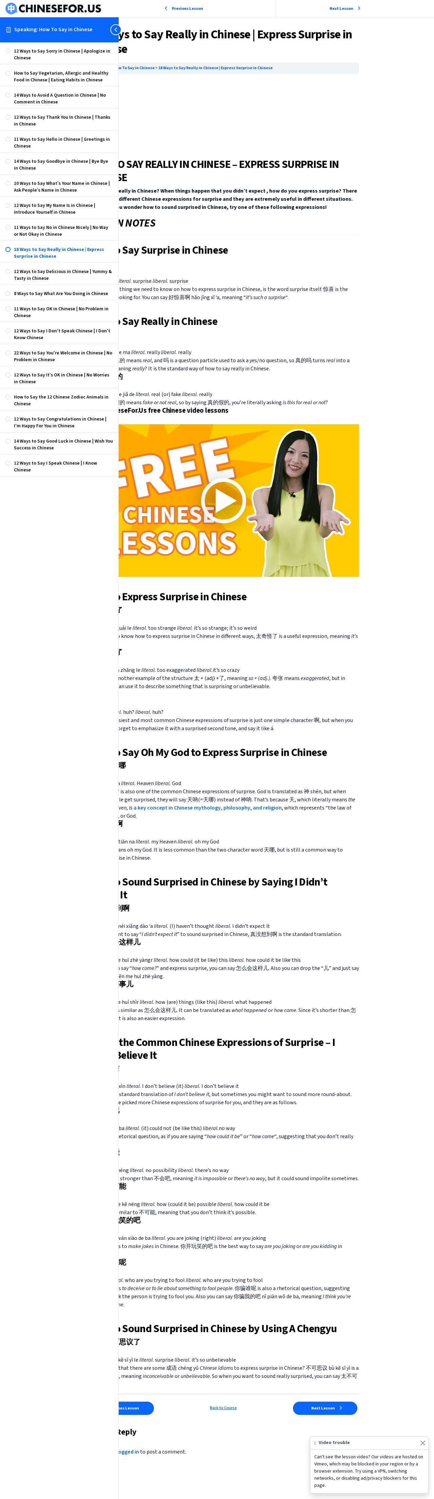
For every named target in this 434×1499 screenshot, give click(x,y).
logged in (186, 1462)
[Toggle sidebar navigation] (117, 29)
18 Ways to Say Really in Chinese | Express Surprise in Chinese (273, 68)
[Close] (422, 1442)
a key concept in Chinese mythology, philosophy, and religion (274, 810)
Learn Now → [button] (162, 588)
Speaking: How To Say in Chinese (53, 29)
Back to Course (276, 1418)
